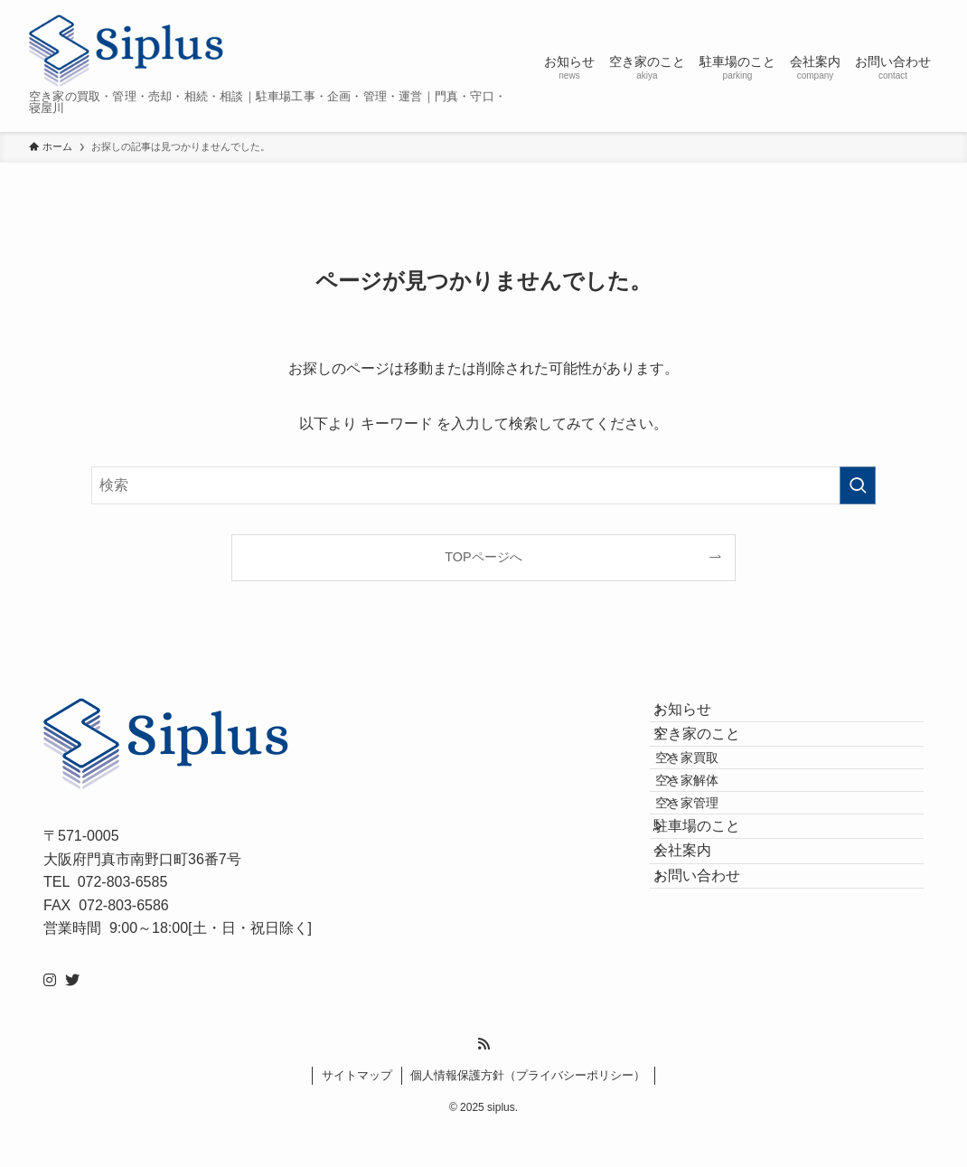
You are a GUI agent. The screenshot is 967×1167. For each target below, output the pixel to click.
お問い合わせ (714, 1004)
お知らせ (700, 718)
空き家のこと (714, 760)
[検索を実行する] (858, 485)
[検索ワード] (483, 485)
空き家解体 (714, 840)
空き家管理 (714, 879)
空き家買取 (714, 802)
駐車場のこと (714, 919)
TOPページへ (483, 557)
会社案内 (700, 962)
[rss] (483, 1079)
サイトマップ (357, 1110)
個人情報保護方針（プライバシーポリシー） (527, 1110)
